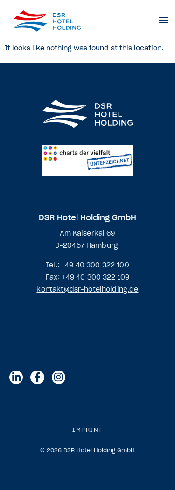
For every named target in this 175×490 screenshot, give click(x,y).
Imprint (87, 429)
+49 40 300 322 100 (95, 265)
